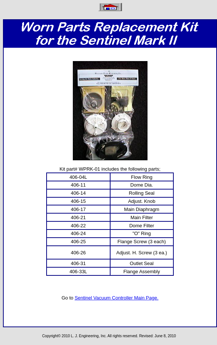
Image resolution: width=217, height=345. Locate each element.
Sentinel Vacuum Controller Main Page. (117, 298)
